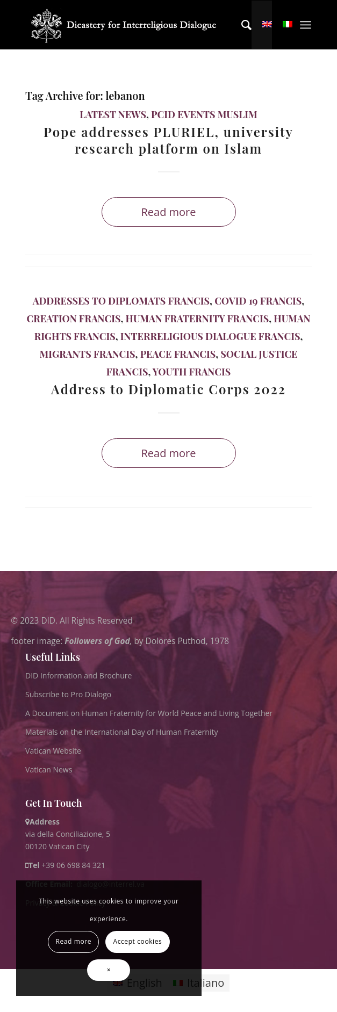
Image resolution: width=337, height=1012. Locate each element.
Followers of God (97, 640)
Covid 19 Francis (258, 300)
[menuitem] (241, 25)
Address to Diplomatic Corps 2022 (168, 388)
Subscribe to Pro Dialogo (68, 694)
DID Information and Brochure (78, 675)
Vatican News (48, 769)
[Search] (241, 25)
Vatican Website (53, 751)
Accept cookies (137, 941)
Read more (168, 212)
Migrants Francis (87, 354)
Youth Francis (192, 371)
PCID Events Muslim (204, 114)
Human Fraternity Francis (197, 318)
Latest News (113, 114)
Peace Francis (178, 354)
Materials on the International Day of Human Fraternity (121, 732)
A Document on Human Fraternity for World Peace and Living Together (149, 713)
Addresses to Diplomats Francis (121, 300)
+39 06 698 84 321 (73, 865)
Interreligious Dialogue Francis (210, 336)
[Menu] (305, 24)
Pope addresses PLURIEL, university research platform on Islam (168, 140)
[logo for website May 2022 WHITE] (126, 25)
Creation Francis (74, 318)
